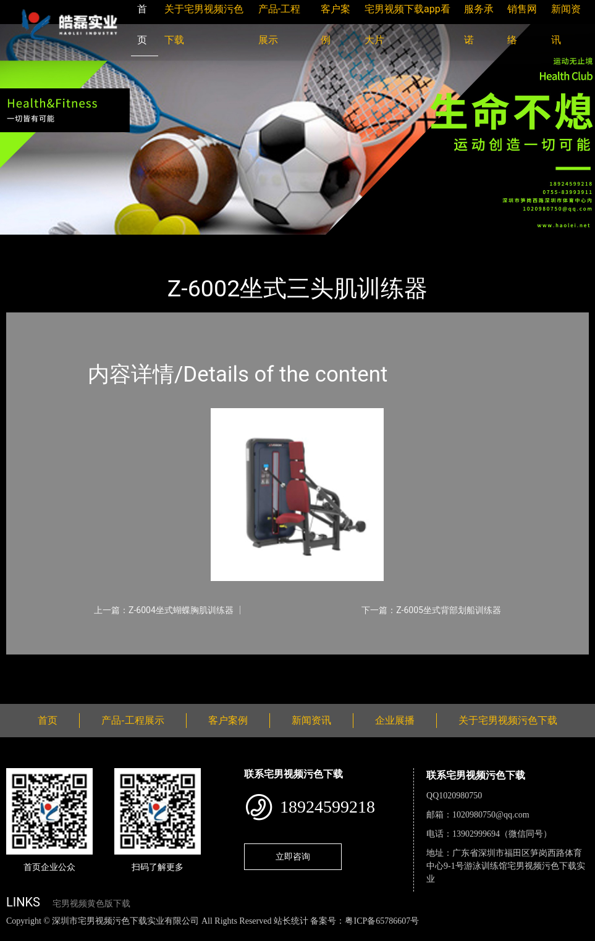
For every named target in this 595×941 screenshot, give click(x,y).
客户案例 (228, 720)
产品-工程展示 (80, 243)
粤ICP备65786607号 (382, 921)
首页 (28, 243)
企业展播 (395, 720)
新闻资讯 (311, 720)
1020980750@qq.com (491, 814)
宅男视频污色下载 (161, 243)
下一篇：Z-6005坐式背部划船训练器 (431, 610)
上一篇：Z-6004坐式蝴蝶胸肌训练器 (164, 610)
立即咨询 (293, 856)
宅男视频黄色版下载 (91, 903)
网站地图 (18, 934)
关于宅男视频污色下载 (507, 720)
